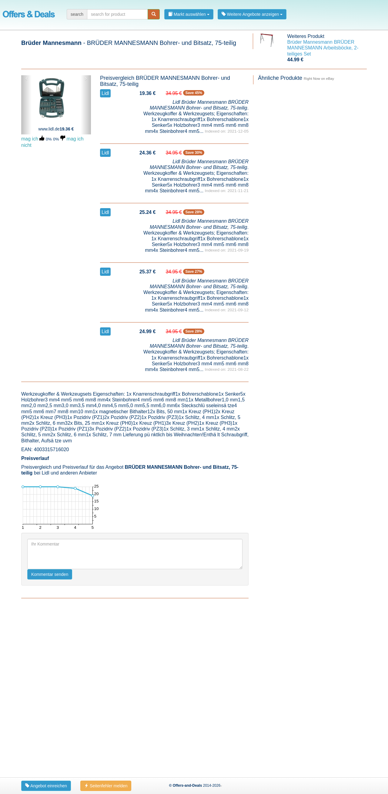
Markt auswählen (188, 14)
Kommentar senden (49, 574)
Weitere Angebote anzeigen (252, 14)
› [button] (86, 78)
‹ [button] (26, 78)
